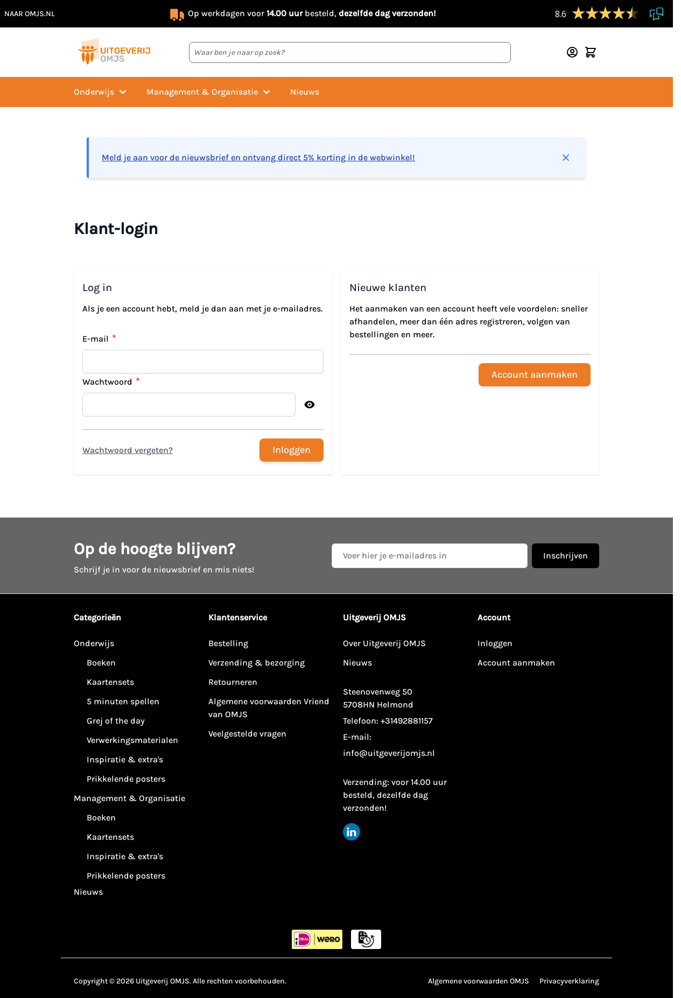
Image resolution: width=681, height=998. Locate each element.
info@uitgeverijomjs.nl (389, 753)
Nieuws (304, 92)
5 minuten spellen (123, 701)
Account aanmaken (516, 662)
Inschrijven (565, 555)
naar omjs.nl (29, 13)
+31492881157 (407, 721)
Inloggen (495, 643)
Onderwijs (101, 92)
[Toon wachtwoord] (310, 404)
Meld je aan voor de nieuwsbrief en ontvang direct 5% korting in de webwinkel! (258, 157)
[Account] (572, 52)
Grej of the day (116, 721)
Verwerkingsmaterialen (132, 740)
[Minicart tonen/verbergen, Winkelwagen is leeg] (590, 52)
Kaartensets (110, 682)
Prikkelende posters (126, 779)
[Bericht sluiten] (565, 157)
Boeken (101, 662)
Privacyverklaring (569, 981)
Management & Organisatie (209, 92)
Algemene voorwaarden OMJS (478, 981)
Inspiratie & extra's (125, 759)
